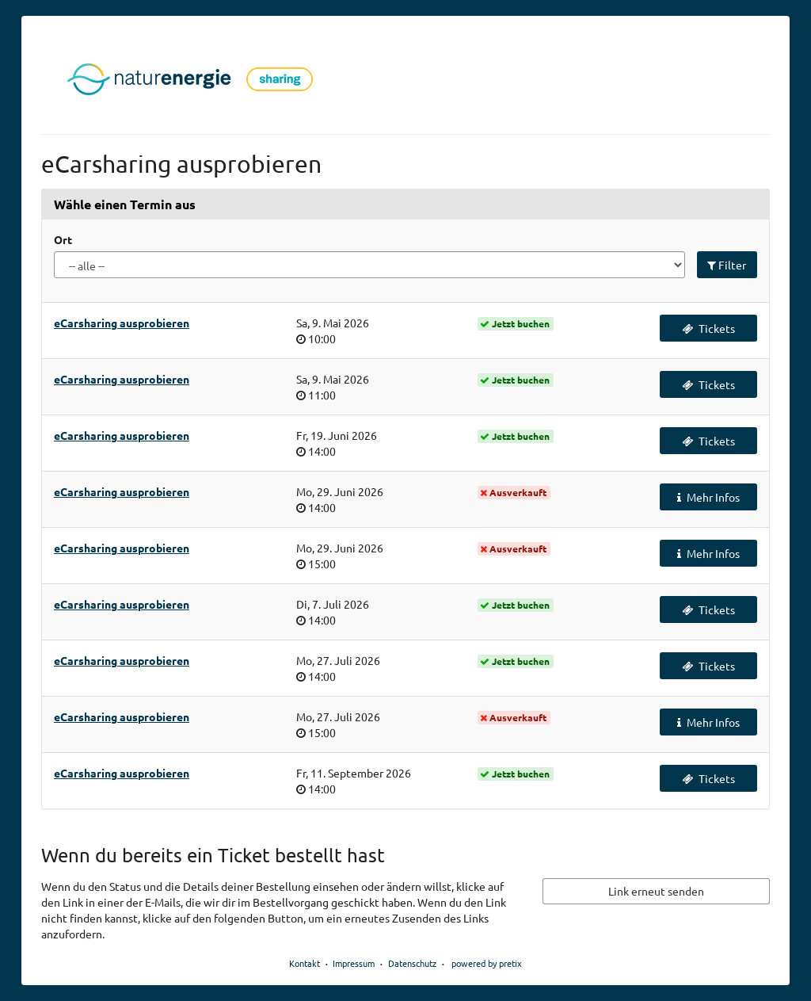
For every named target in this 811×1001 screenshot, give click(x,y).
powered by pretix (486, 963)
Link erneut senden (656, 891)
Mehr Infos (708, 497)
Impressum (354, 963)
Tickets (708, 328)
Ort (63, 239)
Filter (726, 265)
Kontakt (304, 963)
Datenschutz (412, 963)
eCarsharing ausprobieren (121, 322)
